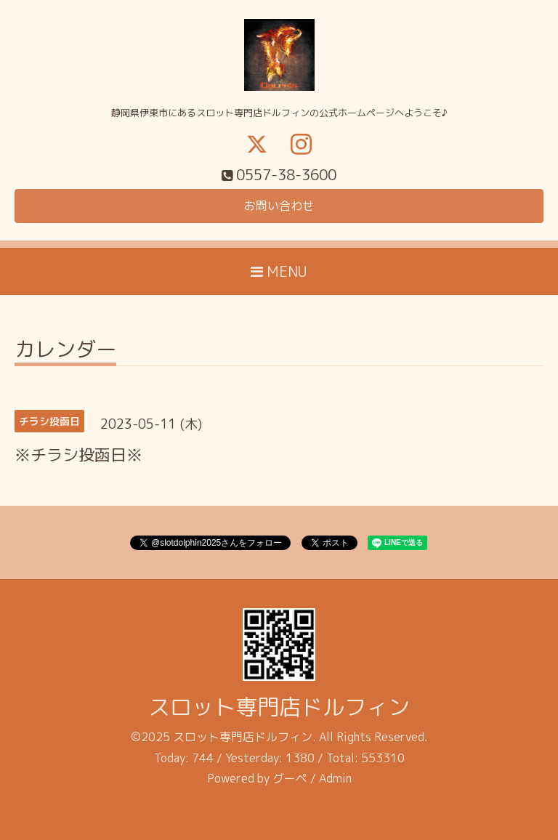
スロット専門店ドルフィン (279, 707)
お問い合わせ (279, 206)
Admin (335, 778)
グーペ (289, 778)
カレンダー (65, 351)
